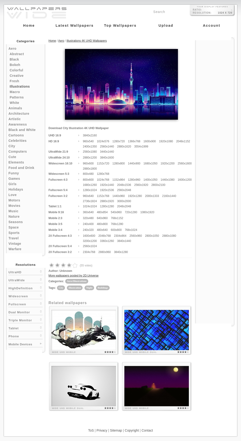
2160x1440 (169, 196)
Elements (16, 162)
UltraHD (25, 272)
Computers (17, 151)
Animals (15, 108)
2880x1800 (90, 168)
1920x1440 (107, 185)
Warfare (14, 249)
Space (13, 227)
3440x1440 (107, 151)
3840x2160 (90, 135)
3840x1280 (121, 252)
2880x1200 (90, 157)
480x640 (102, 230)
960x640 (88, 196)
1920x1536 (107, 190)
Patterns (17, 97)
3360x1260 (107, 241)
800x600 (88, 179)
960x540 (88, 141)
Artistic (14, 119)
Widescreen (25, 296)
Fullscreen (25, 304)
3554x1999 (141, 146)
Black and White (22, 130)
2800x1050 (152, 235)
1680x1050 (150, 163)
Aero (12, 48)
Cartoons (16, 135)
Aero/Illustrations (77, 281)
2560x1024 (90, 246)
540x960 (116, 212)
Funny (13, 173)
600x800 (116, 230)
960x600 (88, 163)
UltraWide (25, 280)
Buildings (103, 287)
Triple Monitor (25, 320)
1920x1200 (167, 163)
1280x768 (103, 174)
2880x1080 (169, 235)
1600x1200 (185, 179)
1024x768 (103, 179)
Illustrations (20, 86)
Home (52, 40)
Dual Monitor (25, 312)
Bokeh (15, 65)
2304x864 (120, 235)
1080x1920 (147, 212)
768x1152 (117, 218)
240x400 (88, 224)
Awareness (17, 124)
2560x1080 (90, 151)
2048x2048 (124, 206)
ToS (91, 430)
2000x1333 (152, 196)
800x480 (88, 174)
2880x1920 (107, 201)
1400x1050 (150, 179)
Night (89, 287)
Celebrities (17, 141)
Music (13, 211)
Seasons (15, 222)
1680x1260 (90, 185)
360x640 (88, 212)
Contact (147, 430)
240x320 (88, 230)
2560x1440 (107, 146)
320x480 (88, 218)
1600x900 (150, 141)
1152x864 (118, 179)
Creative (17, 76)
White (14, 103)
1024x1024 (90, 206)
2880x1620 (124, 146)
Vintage (14, 243)
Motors (14, 200)
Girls (12, 184)
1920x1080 (166, 141)
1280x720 (118, 141)
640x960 (102, 218)
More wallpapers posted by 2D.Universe (73, 275)
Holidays (15, 189)
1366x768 (134, 141)
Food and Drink (21, 168)
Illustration (74, 287)
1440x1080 (167, 179)
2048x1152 (183, 141)
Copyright (132, 430)
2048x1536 (124, 185)
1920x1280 (135, 196)
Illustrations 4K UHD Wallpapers (87, 40)
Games (14, 178)
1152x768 (103, 196)
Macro (15, 92)
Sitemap (116, 430)
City (11, 146)
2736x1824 (90, 201)
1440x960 (118, 196)
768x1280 (117, 224)
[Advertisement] (215, 111)
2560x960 (135, 235)
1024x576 (103, 141)
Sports (14, 233)
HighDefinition (25, 288)
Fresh (14, 81)
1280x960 (134, 179)
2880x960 (104, 252)
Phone (25, 336)
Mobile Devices (20, 344)
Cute (12, 157)
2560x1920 (141, 185)
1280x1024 (90, 190)
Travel (13, 238)
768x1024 (131, 230)
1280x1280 (107, 206)
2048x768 (104, 235)
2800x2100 (158, 185)
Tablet (25, 328)
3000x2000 (124, 201)
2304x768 (89, 252)
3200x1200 (90, 241)
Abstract (17, 54)
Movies (14, 206)
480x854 (102, 212)
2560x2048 (124, 190)
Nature (14, 216)
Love (12, 195)
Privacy (101, 430)
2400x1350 (90, 146)
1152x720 (103, 163)
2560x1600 (185, 163)
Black (14, 59)
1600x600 (89, 235)
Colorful (16, 70)
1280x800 (118, 163)
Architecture (18, 113)
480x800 (102, 224)
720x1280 (131, 212)
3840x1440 (124, 241)
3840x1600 (107, 157)
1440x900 (134, 163)
